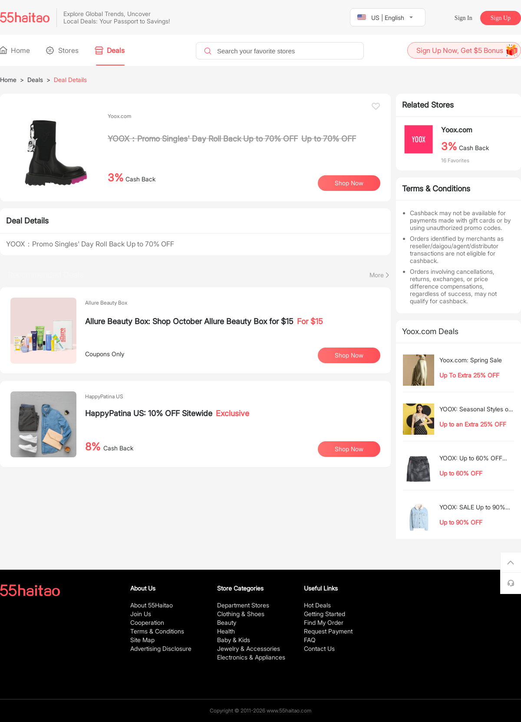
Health (226, 631)
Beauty (226, 622)
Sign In (463, 18)
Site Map (142, 639)
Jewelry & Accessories (248, 648)
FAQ (310, 639)
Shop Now (349, 183)
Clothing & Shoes (240, 613)
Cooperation (147, 622)
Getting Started (324, 613)
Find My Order (323, 622)
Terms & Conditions (157, 631)
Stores (63, 50)
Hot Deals (317, 605)
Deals (110, 50)
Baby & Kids (233, 639)
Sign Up (501, 18)
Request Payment (328, 631)
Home (15, 50)
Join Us (140, 613)
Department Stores (243, 605)
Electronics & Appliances (251, 657)
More (376, 275)
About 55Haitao (151, 605)
